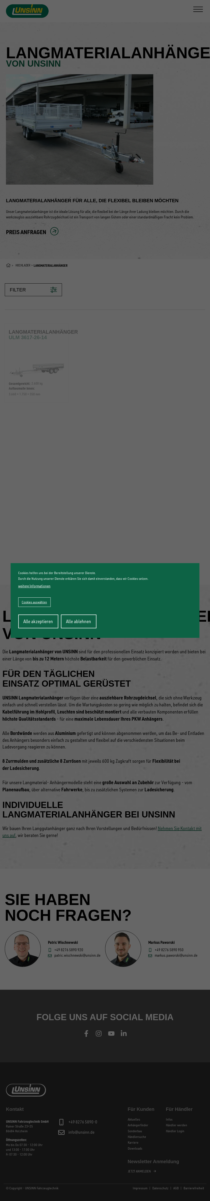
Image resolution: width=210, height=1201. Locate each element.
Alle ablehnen (78, 621)
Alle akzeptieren (38, 621)
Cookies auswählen (34, 602)
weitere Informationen (34, 586)
